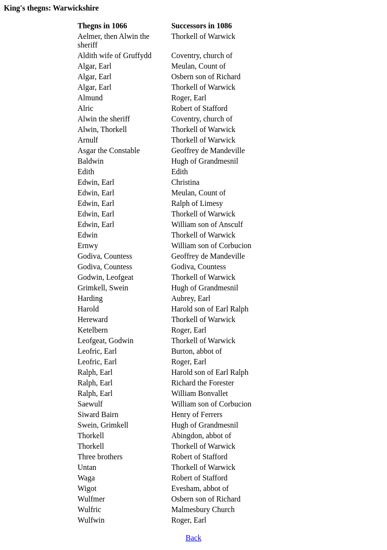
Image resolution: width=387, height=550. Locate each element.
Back (194, 538)
